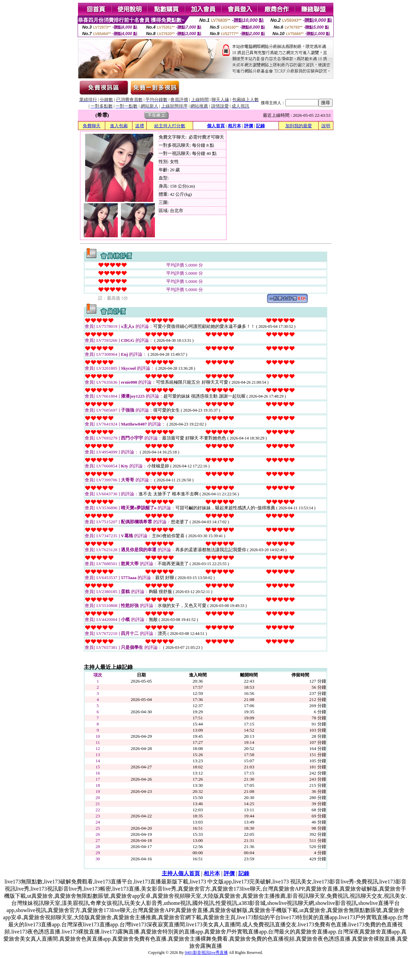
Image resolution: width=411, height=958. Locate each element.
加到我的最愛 (298, 125)
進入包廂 (119, 125)
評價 (248, 125)
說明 (325, 125)
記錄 (260, 125)
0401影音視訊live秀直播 (206, 952)
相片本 (234, 125)
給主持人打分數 (169, 125)
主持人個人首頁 (181, 873)
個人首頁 (216, 125)
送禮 (139, 125)
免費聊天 (91, 125)
